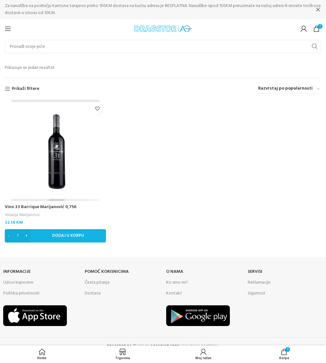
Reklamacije (259, 282)
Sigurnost (257, 293)
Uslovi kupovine (18, 282)
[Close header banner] (318, 9)
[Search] (163, 46)
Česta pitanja (97, 282)
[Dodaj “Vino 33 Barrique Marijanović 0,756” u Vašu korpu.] (55, 235)
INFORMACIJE (17, 271)
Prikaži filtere (25, 88)
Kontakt (174, 293)
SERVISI (255, 271)
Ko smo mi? (177, 282)
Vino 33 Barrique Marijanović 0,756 (40, 207)
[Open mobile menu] (8, 28)
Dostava (93, 293)
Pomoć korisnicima (107, 271)
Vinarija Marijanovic (22, 215)
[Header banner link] (153, 9)
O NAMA (174, 271)
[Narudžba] (289, 88)
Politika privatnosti (21, 293)
